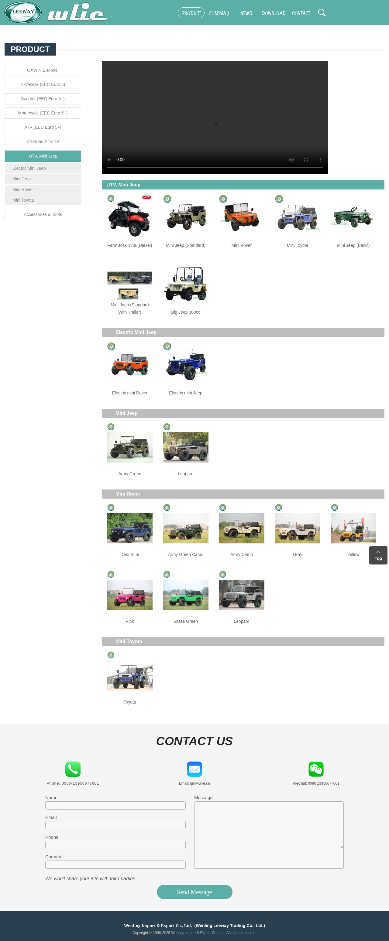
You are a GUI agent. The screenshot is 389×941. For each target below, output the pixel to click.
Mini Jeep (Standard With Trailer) (130, 308)
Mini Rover (22, 189)
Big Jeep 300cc (185, 312)
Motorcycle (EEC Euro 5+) (43, 113)
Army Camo (241, 554)
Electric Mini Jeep (29, 168)
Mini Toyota (23, 200)
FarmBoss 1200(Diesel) (129, 245)
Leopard (185, 473)
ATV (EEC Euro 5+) (42, 127)
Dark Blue (129, 554)
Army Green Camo (186, 554)
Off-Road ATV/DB (42, 141)
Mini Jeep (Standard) (185, 245)
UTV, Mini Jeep (43, 156)
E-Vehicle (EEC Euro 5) (43, 84)
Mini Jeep (21, 178)
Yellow (353, 554)
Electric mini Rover (130, 392)
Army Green (129, 473)
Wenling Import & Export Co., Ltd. (158, 925)
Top (378, 558)
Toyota (129, 702)
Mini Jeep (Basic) (353, 245)
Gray (297, 554)
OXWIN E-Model (42, 70)
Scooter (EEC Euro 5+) (43, 98)
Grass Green (186, 621)
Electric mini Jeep (185, 392)
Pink (130, 621)
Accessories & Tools (43, 214)
